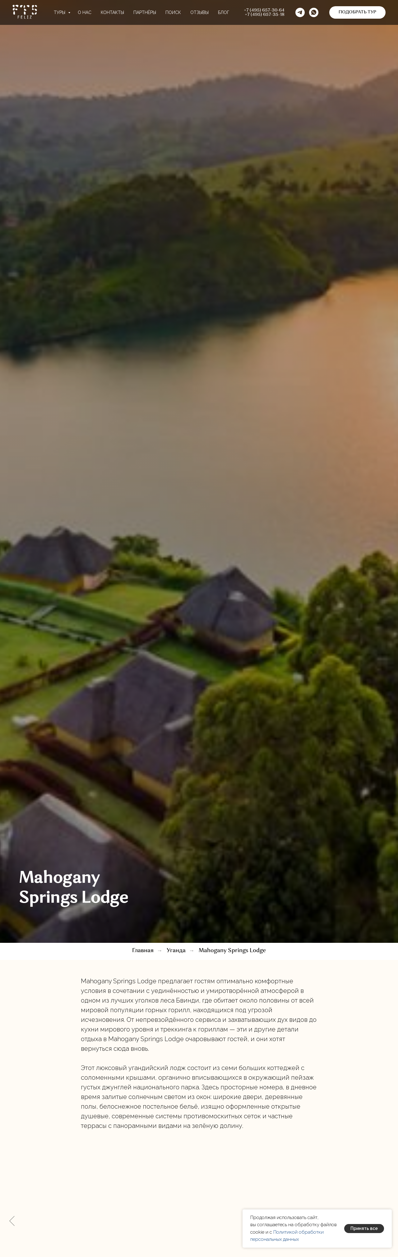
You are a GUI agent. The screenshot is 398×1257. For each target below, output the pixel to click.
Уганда (176, 950)
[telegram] (300, 12)
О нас (84, 12)
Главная (143, 950)
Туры (60, 12)
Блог (223, 12)
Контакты (112, 12)
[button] (313, 12)
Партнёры (144, 12)
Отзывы (199, 12)
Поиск (173, 12)
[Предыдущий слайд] (12, 1221)
